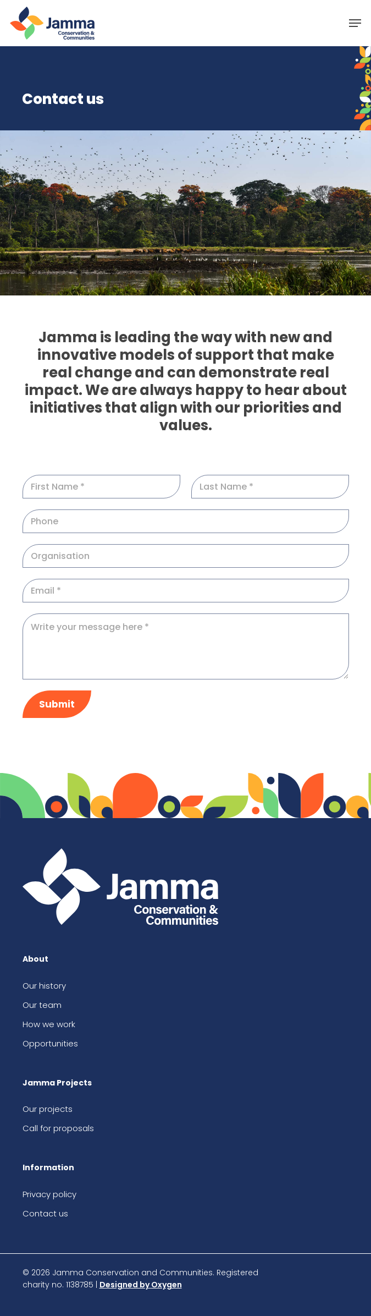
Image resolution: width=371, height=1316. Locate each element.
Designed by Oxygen (140, 1284)
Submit (57, 704)
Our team (42, 1005)
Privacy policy (49, 1194)
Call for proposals (58, 1128)
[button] (355, 23)
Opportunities (50, 1043)
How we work (49, 1024)
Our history (44, 985)
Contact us (45, 1213)
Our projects (48, 1109)
